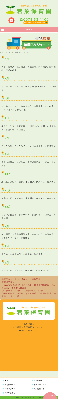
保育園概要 (38, 381)
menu (29, 30)
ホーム (7, 381)
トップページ (5, 52)
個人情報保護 (39, 389)
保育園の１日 (10, 385)
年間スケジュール (41, 385)
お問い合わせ (10, 393)
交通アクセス (10, 389)
